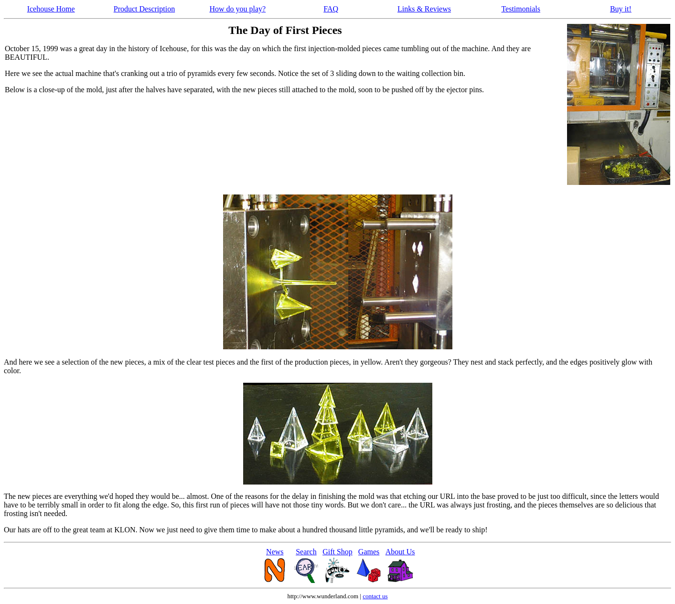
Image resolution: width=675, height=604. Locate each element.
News (274, 552)
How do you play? (237, 9)
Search (306, 552)
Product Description (144, 9)
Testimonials (520, 9)
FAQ (330, 9)
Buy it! (621, 9)
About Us (400, 552)
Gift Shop (337, 552)
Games (368, 552)
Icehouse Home (51, 9)
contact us (375, 596)
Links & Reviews (424, 9)
